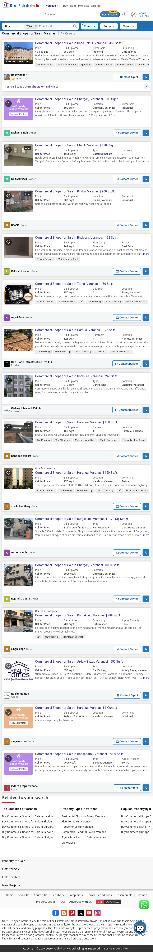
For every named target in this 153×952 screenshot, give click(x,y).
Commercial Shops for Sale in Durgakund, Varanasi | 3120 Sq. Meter (81, 519)
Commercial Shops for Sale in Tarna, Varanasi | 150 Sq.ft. (74, 284)
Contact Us (40, 895)
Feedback (58, 895)
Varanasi (30, 26)
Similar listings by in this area (31, 86)
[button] (127, 77)
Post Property (109, 13)
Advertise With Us (80, 902)
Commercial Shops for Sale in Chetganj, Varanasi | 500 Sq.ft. (76, 99)
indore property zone (24, 786)
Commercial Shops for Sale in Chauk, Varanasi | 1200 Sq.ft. (75, 145)
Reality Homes (20, 693)
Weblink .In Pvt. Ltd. (64, 948)
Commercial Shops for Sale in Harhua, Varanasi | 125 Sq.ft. (75, 330)
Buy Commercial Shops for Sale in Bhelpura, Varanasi (28, 821)
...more (145, 59)
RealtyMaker (19, 75)
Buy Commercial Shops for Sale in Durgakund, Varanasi (28, 826)
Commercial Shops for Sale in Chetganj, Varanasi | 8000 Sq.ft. (77, 565)
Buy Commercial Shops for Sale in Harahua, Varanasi (28, 816)
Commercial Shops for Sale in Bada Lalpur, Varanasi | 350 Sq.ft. (78, 43)
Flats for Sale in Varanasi (76, 821)
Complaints (76, 895)
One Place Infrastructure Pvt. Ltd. (32, 362)
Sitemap (142, 895)
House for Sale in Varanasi (77, 826)
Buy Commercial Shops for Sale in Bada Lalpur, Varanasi (28, 832)
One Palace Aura (45, 468)
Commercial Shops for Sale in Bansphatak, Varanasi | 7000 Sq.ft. (79, 754)
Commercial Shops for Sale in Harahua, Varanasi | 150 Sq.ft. (76, 422)
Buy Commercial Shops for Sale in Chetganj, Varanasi (28, 837)
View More (68, 842)
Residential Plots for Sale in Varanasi (84, 816)
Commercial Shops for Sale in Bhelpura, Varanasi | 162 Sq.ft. (76, 237)
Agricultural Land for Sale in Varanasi (84, 837)
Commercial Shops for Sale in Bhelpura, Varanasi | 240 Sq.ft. (76, 376)
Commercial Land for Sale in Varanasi (84, 832)
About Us (23, 895)
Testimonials (124, 895)
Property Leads (46, 902)
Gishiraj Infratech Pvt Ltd (26, 408)
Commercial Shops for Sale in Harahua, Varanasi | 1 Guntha (76, 708)
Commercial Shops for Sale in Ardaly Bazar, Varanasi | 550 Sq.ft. (79, 661)
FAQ (62, 902)
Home (10, 895)
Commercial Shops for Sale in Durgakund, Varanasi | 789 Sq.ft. (78, 615)
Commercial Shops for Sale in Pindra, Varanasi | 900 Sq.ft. (75, 191)
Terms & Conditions (99, 895)
